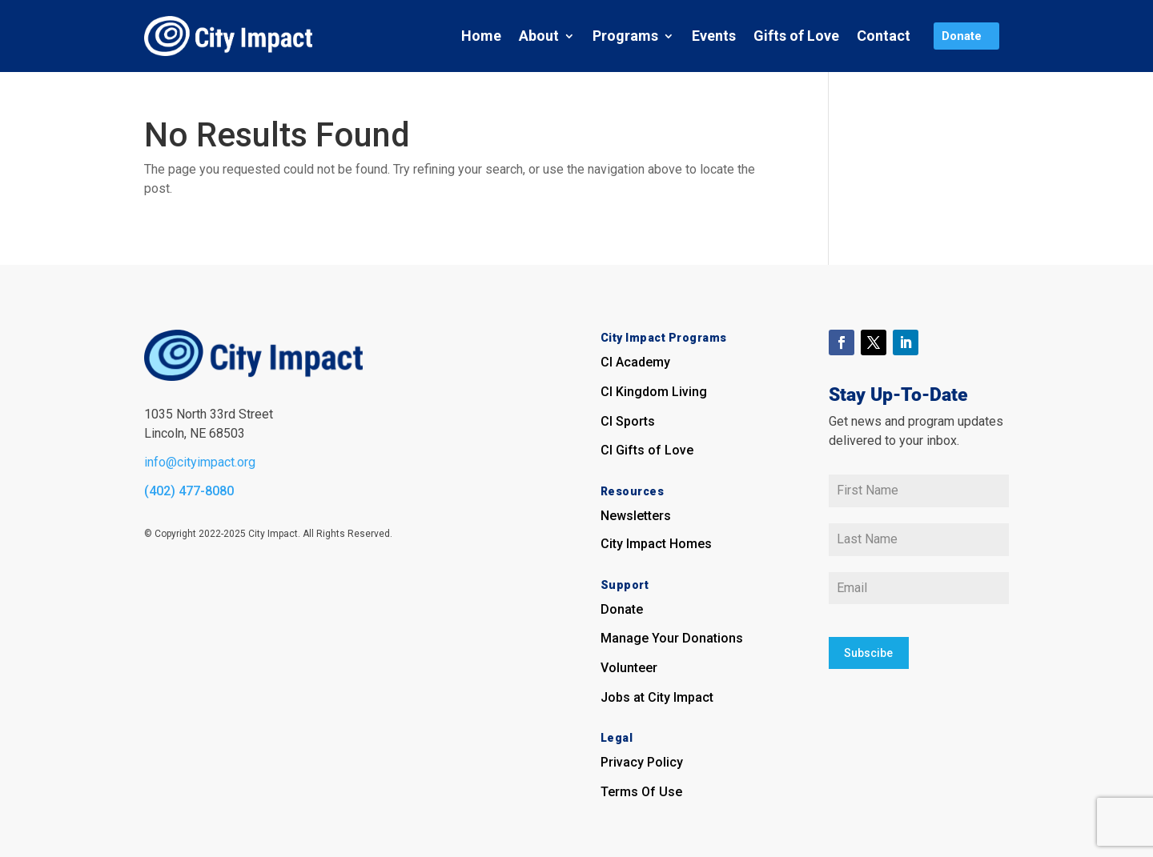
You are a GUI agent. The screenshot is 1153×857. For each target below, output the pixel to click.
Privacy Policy (642, 762)
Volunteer (629, 667)
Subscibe (868, 652)
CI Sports (628, 421)
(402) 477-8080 (189, 491)
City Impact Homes (656, 543)
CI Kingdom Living (654, 391)
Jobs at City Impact (657, 697)
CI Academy (635, 362)
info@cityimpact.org (199, 462)
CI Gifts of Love (647, 450)
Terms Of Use (641, 791)
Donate (622, 609)
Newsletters (636, 515)
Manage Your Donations (672, 638)
